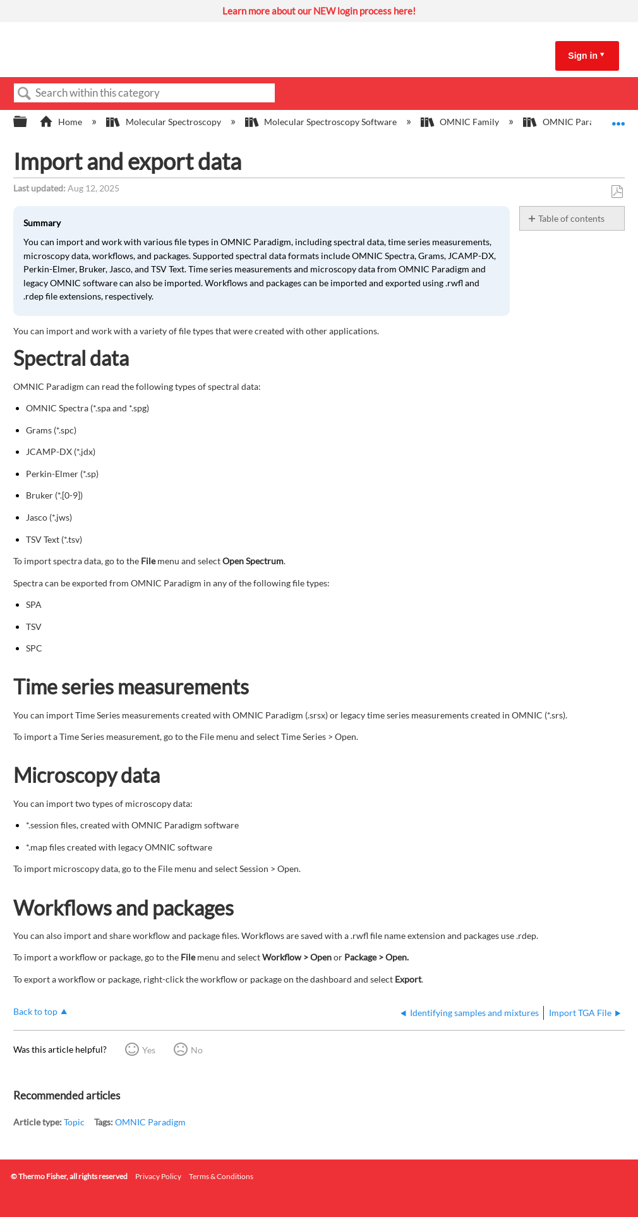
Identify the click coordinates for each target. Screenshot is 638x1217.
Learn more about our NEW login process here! (319, 10)
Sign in (583, 56)
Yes (148, 1049)
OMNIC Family (461, 121)
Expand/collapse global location (618, 118)
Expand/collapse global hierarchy (28, 122)
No (197, 1049)
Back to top (35, 1011)
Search (24, 94)
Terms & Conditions (221, 1176)
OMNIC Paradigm (150, 1122)
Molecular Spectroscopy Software (322, 121)
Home (61, 121)
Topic (74, 1122)
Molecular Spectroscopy (164, 121)
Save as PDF (617, 191)
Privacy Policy (158, 1176)
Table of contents (571, 218)
